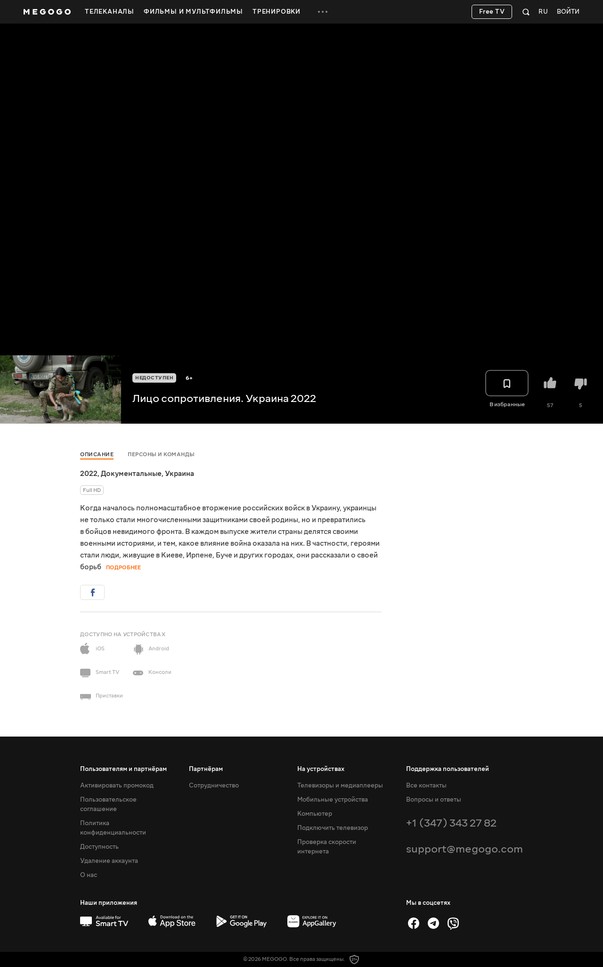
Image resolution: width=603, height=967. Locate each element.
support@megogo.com (464, 849)
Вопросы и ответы (433, 799)
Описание (97, 454)
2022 (89, 473)
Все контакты (426, 785)
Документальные (131, 473)
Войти (568, 12)
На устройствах (320, 769)
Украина (179, 473)
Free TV (492, 12)
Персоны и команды (161, 454)
